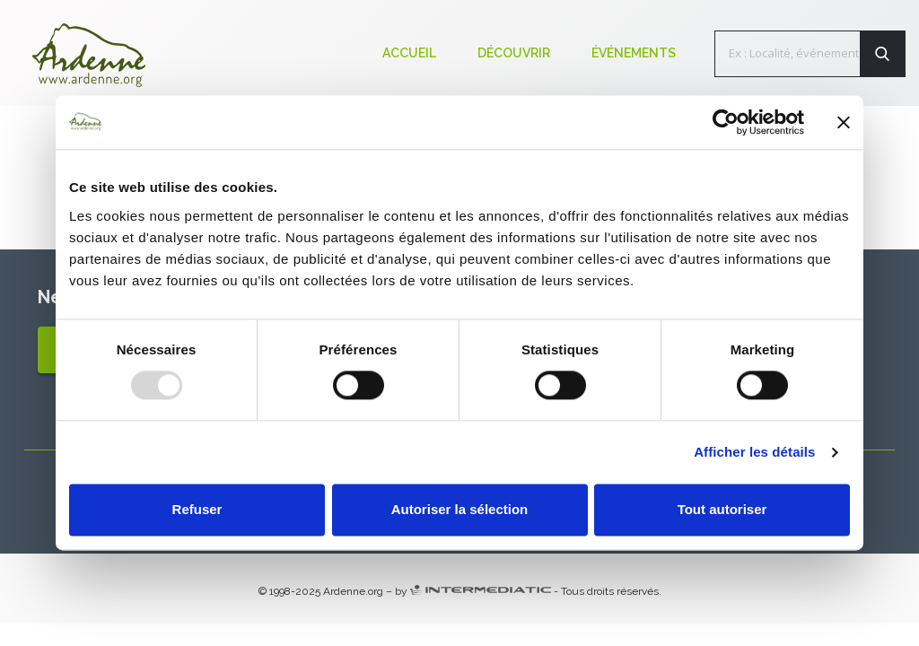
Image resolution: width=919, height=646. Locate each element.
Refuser (197, 510)
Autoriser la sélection (460, 510)
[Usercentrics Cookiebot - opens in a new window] (725, 122)
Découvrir (513, 53)
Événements (633, 53)
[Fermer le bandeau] (843, 122)
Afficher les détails (754, 452)
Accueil (409, 53)
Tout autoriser (722, 510)
